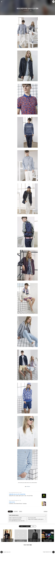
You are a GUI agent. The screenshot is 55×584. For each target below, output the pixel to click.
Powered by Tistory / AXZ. (6, 567)
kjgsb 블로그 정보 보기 (53, 1)
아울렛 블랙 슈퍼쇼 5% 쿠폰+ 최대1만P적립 (17, 509)
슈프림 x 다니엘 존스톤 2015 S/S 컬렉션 (15, 532)
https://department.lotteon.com (14, 507)
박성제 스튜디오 (12, 517)
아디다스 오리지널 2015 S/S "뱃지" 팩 (15, 534)
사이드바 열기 (1, 1)
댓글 (21, 541)
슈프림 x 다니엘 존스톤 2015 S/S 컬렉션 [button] (7, 551)
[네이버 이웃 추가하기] (20, 527)
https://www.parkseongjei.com (14, 515)
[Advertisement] (27, 497)
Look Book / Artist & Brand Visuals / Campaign (18, 518)
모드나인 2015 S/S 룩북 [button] (21, 551)
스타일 (30, 10)
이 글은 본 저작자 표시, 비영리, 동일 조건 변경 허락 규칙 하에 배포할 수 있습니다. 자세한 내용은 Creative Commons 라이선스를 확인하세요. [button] (45, 527)
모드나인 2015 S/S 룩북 (32, 532)
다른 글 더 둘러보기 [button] (27, 560)
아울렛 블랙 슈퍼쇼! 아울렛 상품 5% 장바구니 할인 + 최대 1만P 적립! (21, 510)
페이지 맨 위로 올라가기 (53, 567)
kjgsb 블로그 (1, 567)
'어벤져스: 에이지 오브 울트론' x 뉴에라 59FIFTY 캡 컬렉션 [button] (48, 551)
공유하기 (27, 541)
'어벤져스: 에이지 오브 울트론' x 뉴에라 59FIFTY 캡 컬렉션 (37, 534)
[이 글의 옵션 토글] (12, 527)
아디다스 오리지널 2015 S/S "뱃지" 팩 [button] (34, 551)
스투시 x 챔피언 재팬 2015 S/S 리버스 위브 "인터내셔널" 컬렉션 (18, 536)
